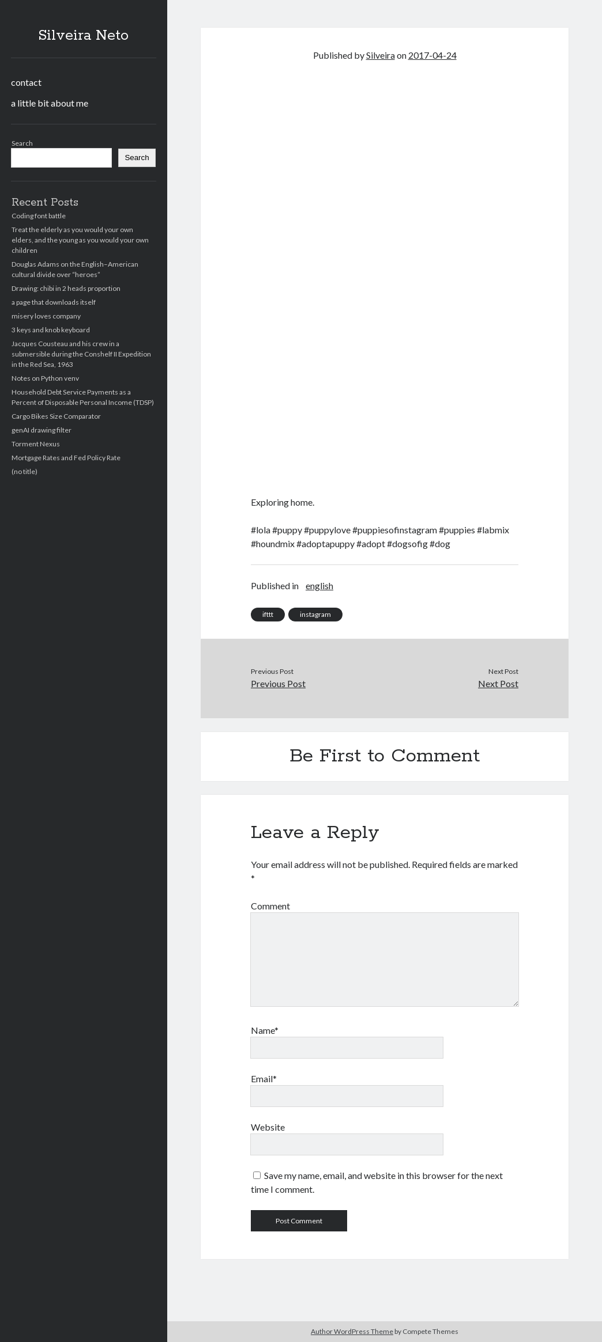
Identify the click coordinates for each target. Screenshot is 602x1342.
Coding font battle (39, 215)
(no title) (24, 471)
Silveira (380, 55)
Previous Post (278, 683)
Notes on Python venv (45, 378)
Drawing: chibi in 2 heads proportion (66, 288)
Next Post (498, 683)
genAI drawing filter (42, 430)
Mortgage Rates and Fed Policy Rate (66, 457)
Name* (265, 1030)
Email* (264, 1078)
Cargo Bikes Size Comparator (56, 416)
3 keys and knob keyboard (51, 329)
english (319, 585)
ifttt (267, 614)
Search (22, 143)
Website (268, 1126)
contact (26, 82)
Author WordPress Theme (352, 1331)
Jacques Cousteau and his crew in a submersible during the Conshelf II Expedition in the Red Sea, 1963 (81, 354)
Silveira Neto (83, 35)
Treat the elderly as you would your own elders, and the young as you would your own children (80, 240)
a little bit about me (49, 102)
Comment (270, 905)
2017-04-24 (432, 55)
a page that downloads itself (54, 302)
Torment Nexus (36, 443)
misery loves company (46, 316)
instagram (315, 614)
